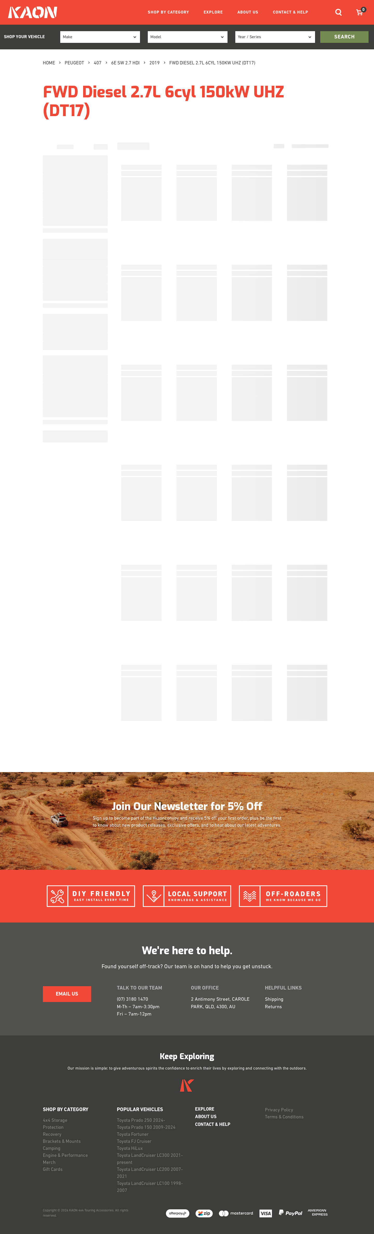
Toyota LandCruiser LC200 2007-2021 (150, 1173)
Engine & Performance (65, 1155)
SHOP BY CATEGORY (168, 12)
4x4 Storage (55, 1120)
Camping (52, 1148)
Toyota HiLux (130, 1148)
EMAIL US (67, 994)
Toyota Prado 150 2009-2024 (146, 1127)
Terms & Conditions (284, 1117)
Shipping (274, 999)
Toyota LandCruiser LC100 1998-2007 (150, 1187)
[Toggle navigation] (338, 12)
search (344, 37)
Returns (273, 1007)
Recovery (52, 1134)
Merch (49, 1162)
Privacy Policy (279, 1110)
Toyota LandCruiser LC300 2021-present (150, 1159)
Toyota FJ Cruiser (134, 1141)
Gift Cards (53, 1169)
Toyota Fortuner (133, 1134)
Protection (53, 1127)
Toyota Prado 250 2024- (141, 1120)
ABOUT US (247, 12)
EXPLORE (213, 12)
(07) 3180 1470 (132, 999)
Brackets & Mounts (62, 1141)
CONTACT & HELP (290, 12)
